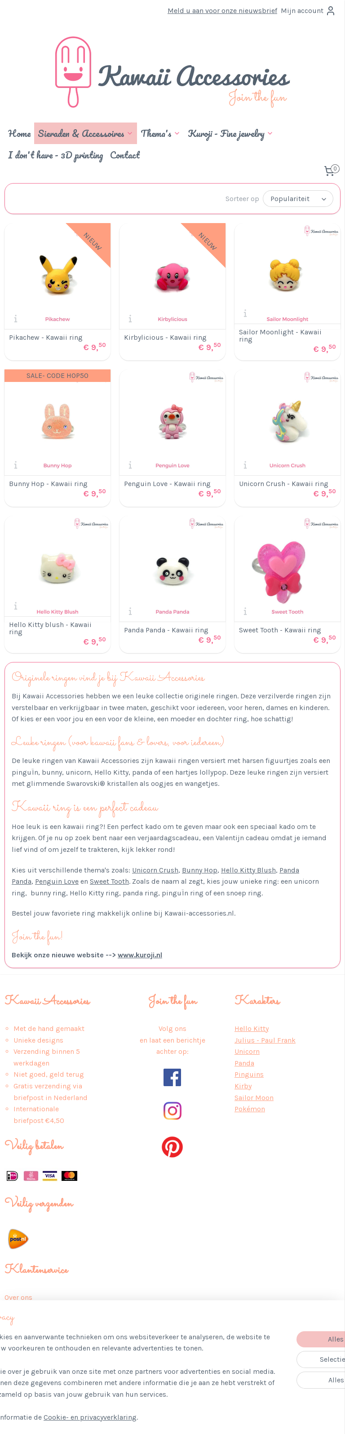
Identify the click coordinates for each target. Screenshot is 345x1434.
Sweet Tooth (109, 880)
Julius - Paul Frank (265, 1039)
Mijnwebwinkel (268, 1418)
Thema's (161, 133)
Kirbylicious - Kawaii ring (165, 336)
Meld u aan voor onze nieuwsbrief (222, 10)
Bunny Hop (199, 869)
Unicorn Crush (155, 869)
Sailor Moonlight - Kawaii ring (280, 335)
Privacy (15, 1308)
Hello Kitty (251, 1027)
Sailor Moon (254, 1096)
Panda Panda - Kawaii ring (166, 629)
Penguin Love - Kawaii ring (167, 483)
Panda (244, 1062)
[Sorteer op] (298, 198)
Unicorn (247, 1050)
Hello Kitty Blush (248, 869)
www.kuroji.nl (140, 954)
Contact (125, 154)
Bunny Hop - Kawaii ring (48, 483)
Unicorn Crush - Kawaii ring (283, 483)
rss (167, 1418)
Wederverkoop (27, 1377)
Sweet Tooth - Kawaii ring (280, 629)
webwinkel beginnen (198, 1418)
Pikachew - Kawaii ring (46, 336)
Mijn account (308, 10)
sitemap (150, 1418)
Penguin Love (57, 880)
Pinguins (249, 1073)
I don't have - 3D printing (55, 154)
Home (19, 133)
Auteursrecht (25, 1365)
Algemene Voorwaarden (42, 1319)
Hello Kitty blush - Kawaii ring (50, 627)
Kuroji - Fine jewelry (231, 133)
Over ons (18, 1296)
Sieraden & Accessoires (85, 133)
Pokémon (249, 1108)
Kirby (243, 1085)
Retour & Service (32, 1342)
